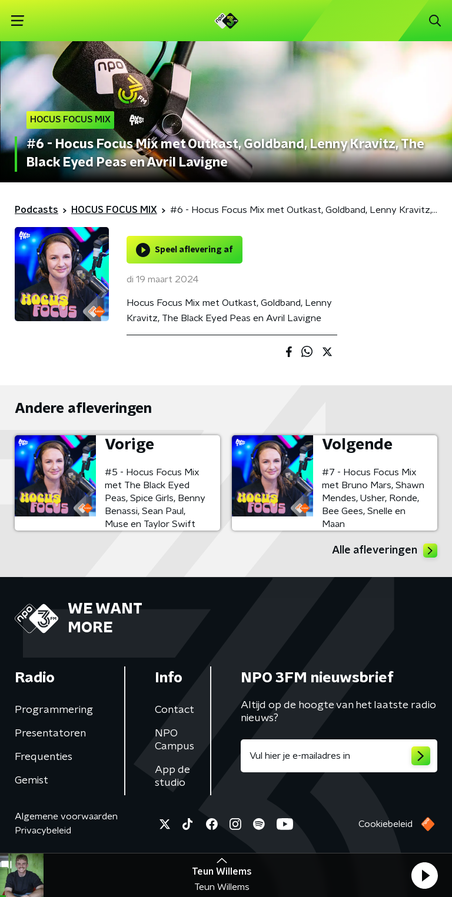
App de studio (172, 776)
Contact (174, 710)
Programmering (54, 710)
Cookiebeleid (385, 824)
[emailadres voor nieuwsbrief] (339, 755)
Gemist (31, 780)
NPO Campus (174, 740)
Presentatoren (50, 733)
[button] (424, 875)
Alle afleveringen (384, 550)
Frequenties (43, 757)
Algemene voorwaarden (66, 816)
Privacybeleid (43, 830)
